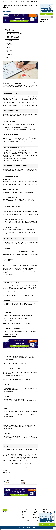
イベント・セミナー (36, 515)
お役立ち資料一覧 (36, 517)
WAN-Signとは (24, 509)
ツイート (19, 500)
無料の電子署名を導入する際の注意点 (13, 37)
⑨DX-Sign (9, 51)
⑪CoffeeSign (10, 54)
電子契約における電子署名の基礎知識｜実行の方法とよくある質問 (18, 323)
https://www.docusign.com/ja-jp (9, 307)
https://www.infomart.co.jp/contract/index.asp (11, 291)
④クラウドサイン (10, 44)
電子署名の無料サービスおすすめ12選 (12, 39)
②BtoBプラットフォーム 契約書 (13, 41)
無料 (10, 11)
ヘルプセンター (24, 514)
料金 (22, 515)
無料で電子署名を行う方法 (10, 29)
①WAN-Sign (9, 40)
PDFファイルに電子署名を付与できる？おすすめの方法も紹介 (15, 158)
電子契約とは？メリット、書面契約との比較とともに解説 (17, 278)
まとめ (6, 57)
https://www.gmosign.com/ (8, 391)
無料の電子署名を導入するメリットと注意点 (13, 34)
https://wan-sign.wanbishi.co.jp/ (9, 274)
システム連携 (24, 522)
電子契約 (21, 457)
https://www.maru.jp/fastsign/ (8, 440)
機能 (22, 512)
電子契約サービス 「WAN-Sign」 (8, 1)
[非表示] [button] (21, 26)
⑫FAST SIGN (10, 55)
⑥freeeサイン (9, 47)
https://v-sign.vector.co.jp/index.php (9, 336)
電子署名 (6, 11)
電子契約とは (24, 517)
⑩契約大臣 (10, 53)
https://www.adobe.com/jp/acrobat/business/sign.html (13, 375)
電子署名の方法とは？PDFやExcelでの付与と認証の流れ (13, 160)
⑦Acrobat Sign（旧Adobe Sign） (13, 48)
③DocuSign (9, 43)
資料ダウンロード (7, 472)
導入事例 (34, 512)
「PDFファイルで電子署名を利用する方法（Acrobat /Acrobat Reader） (18, 141)
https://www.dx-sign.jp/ (7, 403)
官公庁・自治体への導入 (37, 520)
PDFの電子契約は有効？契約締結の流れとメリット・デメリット (18, 363)
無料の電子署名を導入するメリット (13, 36)
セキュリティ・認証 (25, 520)
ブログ (34, 514)
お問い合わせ (6, 470)
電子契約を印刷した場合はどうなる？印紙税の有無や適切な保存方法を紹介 (20, 295)
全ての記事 (16, 1)
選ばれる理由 (24, 511)
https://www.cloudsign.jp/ (7, 320)
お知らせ (34, 509)
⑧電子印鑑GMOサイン (11, 50)
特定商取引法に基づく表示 (47, 512)
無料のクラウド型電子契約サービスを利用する (15, 33)
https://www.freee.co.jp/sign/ (8, 359)
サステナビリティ (46, 509)
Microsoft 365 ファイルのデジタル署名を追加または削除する (17, 129)
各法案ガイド (24, 518)
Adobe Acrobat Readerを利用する (13, 32)
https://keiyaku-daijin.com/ (8, 416)
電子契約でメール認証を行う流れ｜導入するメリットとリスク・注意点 (19, 379)
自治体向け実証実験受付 (37, 522)
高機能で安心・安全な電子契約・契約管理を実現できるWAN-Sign (16, 467)
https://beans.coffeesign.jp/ (8, 428)
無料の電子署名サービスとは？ (10, 28)
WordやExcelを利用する (11, 30)
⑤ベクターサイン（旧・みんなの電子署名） (15, 46)
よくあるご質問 (35, 511)
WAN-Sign (5, 457)
